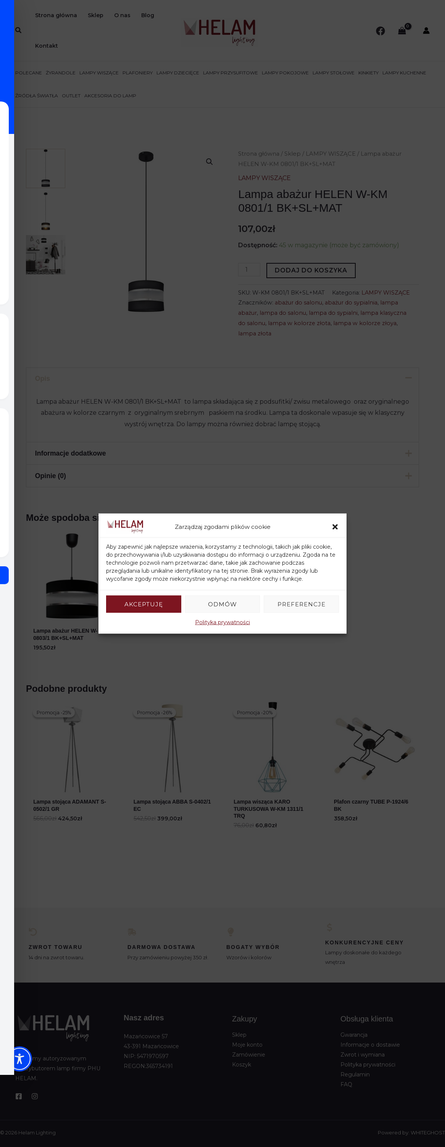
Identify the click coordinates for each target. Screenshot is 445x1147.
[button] (335, 526)
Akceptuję (143, 603)
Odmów (222, 603)
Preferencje (301, 603)
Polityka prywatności (222, 622)
